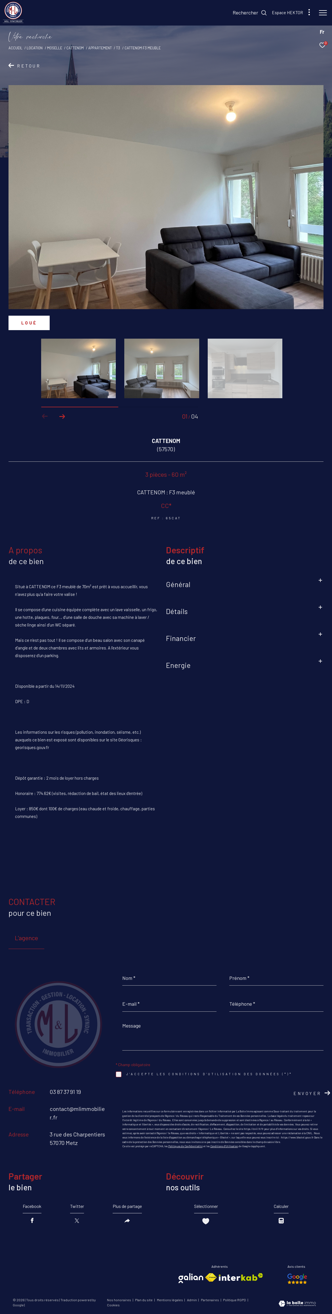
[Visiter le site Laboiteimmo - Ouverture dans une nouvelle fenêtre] (297, 1304)
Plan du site (144, 1300)
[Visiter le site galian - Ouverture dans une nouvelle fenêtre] (190, 1278)
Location (35, 48)
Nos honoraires (119, 1300)
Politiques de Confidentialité (185, 1146)
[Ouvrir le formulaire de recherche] (250, 13)
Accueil (15, 48)
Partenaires (210, 1300)
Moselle (54, 48)
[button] (62, 416)
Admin (192, 1300)
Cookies (113, 1305)
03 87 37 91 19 (65, 1091)
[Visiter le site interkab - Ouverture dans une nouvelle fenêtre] (241, 1277)
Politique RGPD (234, 1300)
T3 (118, 48)
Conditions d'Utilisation (224, 1146)
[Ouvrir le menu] (323, 13)
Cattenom (75, 48)
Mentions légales (170, 1300)
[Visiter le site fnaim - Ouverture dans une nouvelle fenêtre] (211, 1277)
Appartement (100, 48)
